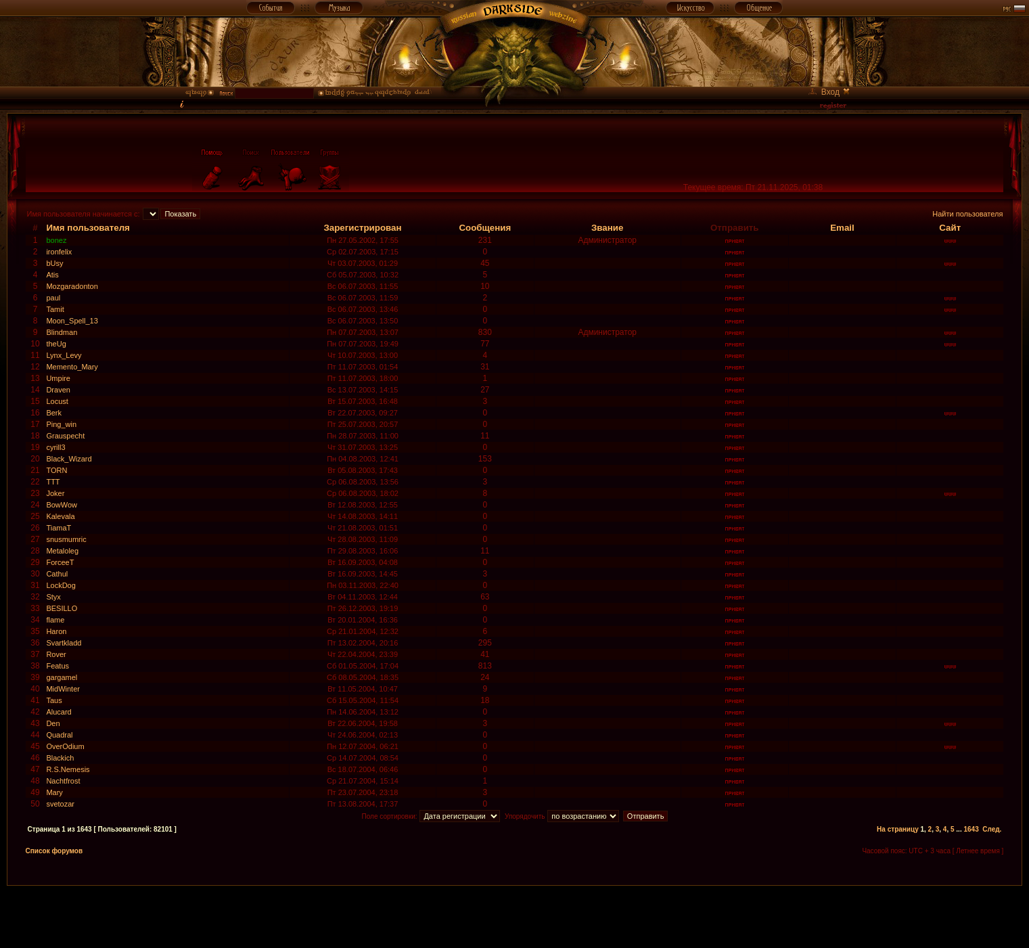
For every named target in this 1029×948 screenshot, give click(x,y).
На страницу (898, 829)
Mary (54, 792)
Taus (54, 700)
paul (53, 298)
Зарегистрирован (362, 228)
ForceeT (60, 562)
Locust (57, 401)
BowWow (61, 505)
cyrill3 (55, 447)
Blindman (61, 332)
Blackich (60, 758)
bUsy (54, 263)
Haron (56, 631)
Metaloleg (62, 551)
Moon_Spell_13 (71, 321)
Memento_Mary (71, 367)
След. (991, 829)
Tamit (55, 309)
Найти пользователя (967, 214)
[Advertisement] (515, 916)
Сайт (950, 228)
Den (53, 723)
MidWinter (63, 689)
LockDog (60, 585)
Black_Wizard (68, 459)
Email (842, 228)
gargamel (61, 677)
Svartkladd (63, 643)
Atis (52, 275)
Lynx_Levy (63, 355)
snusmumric (66, 539)
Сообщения (485, 228)
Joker (55, 493)
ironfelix (59, 252)
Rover (56, 654)
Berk (54, 413)
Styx (53, 597)
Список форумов (54, 851)
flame (55, 620)
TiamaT (58, 528)
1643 (970, 829)
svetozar (60, 804)
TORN (56, 470)
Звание (607, 228)
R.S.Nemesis (67, 769)
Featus (57, 666)
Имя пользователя (88, 228)
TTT (53, 482)
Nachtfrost (63, 781)
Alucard (58, 712)
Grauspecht (65, 436)
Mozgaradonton (71, 286)
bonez (56, 240)
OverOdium (65, 746)
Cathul (57, 574)
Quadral (59, 735)
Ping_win (61, 424)
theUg (56, 344)
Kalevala (60, 516)
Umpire (58, 378)
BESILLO (61, 608)
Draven (58, 390)
